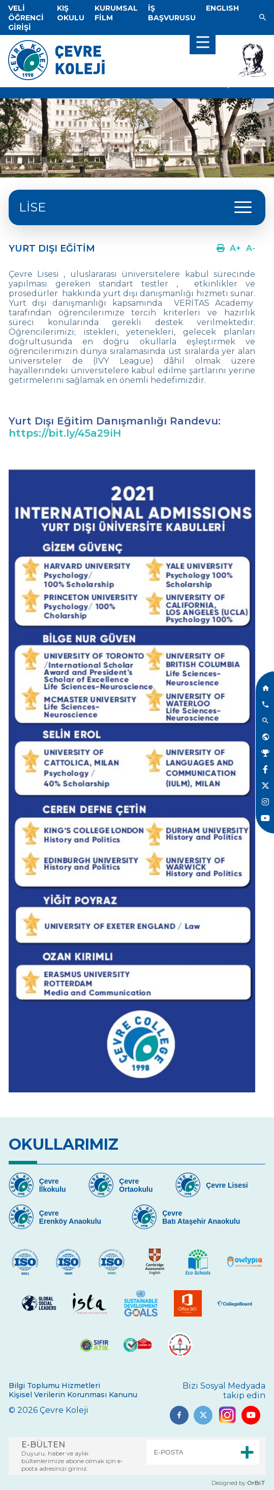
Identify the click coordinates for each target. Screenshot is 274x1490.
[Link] (26, 18)
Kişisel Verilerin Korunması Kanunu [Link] (73, 1394)
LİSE (32, 207)
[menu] (203, 41)
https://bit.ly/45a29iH (65, 433)
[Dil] (222, 8)
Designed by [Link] (238, 1482)
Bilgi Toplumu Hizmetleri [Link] (54, 1385)
